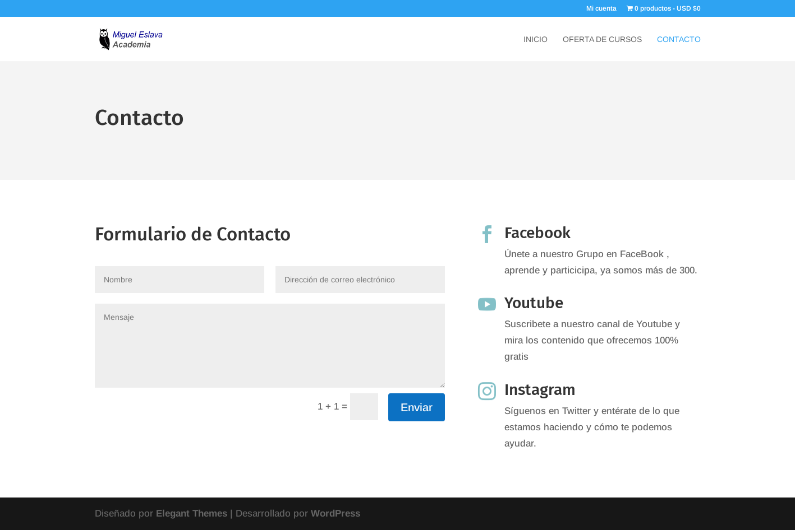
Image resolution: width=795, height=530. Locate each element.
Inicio (535, 39)
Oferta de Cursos (602, 39)
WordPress (335, 513)
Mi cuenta (601, 8)
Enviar (417, 407)
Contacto (679, 39)
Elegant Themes (191, 513)
